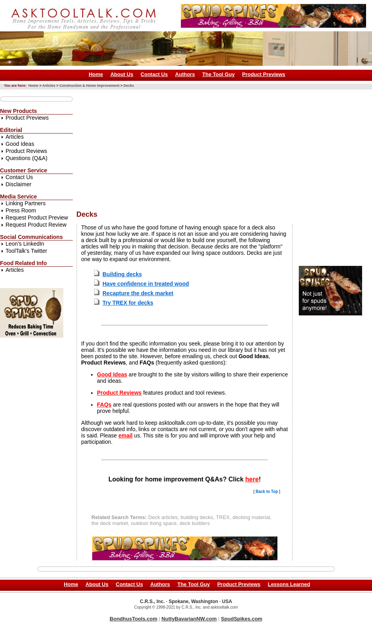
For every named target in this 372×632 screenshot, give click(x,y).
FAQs (104, 404)
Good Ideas (20, 144)
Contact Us (154, 74)
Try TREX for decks (127, 303)
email (125, 435)
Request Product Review (36, 224)
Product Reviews (26, 151)
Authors (185, 74)
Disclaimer (18, 184)
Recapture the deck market (137, 293)
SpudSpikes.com (241, 619)
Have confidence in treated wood (145, 284)
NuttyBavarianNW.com (188, 619)
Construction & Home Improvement (89, 86)
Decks (128, 86)
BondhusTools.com (133, 619)
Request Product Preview (37, 217)
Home (96, 74)
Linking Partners (26, 203)
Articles (48, 86)
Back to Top (267, 491)
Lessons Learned (289, 584)
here (252, 479)
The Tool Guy (218, 74)
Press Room (21, 210)
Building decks (122, 274)
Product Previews (263, 74)
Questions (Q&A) (26, 158)
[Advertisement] (190, 147)
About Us (121, 74)
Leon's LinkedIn (25, 244)
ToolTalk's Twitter (26, 251)
